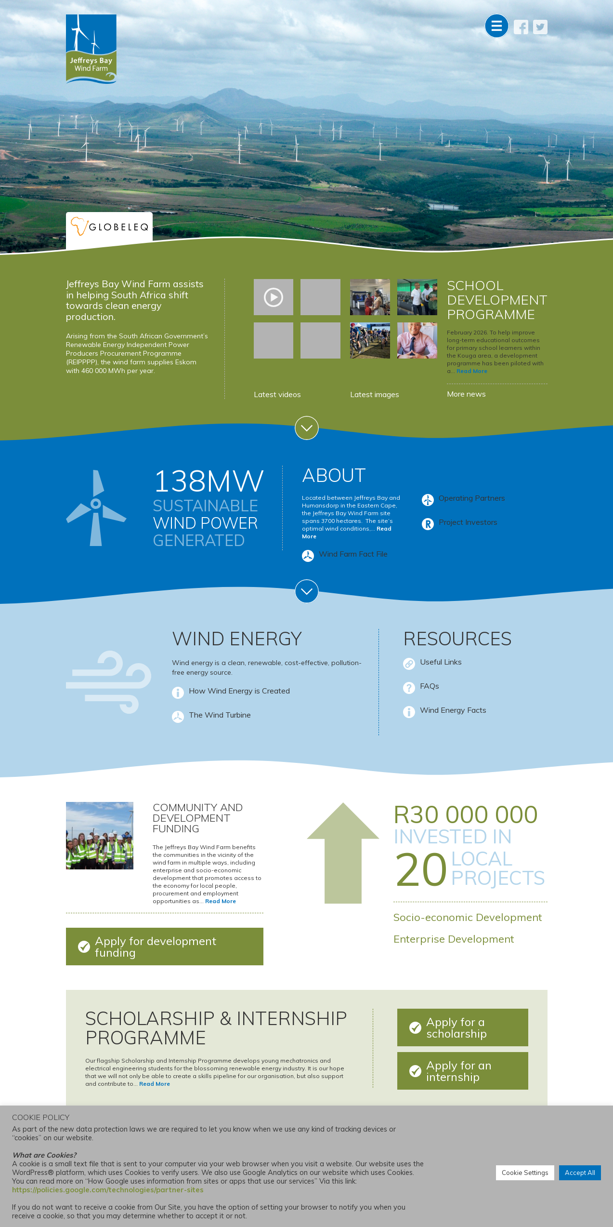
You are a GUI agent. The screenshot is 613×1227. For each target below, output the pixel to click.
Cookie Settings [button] (525, 1172)
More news (466, 394)
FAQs (429, 686)
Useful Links (441, 662)
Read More (471, 370)
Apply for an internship (459, 1071)
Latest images (374, 394)
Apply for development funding (155, 947)
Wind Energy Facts (453, 710)
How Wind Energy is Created (239, 690)
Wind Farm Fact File (353, 554)
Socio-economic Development (467, 917)
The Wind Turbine (220, 715)
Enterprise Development (453, 939)
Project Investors (468, 522)
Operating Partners (472, 498)
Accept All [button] (580, 1172)
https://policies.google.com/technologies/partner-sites (108, 1189)
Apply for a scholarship (456, 1027)
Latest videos (277, 394)
